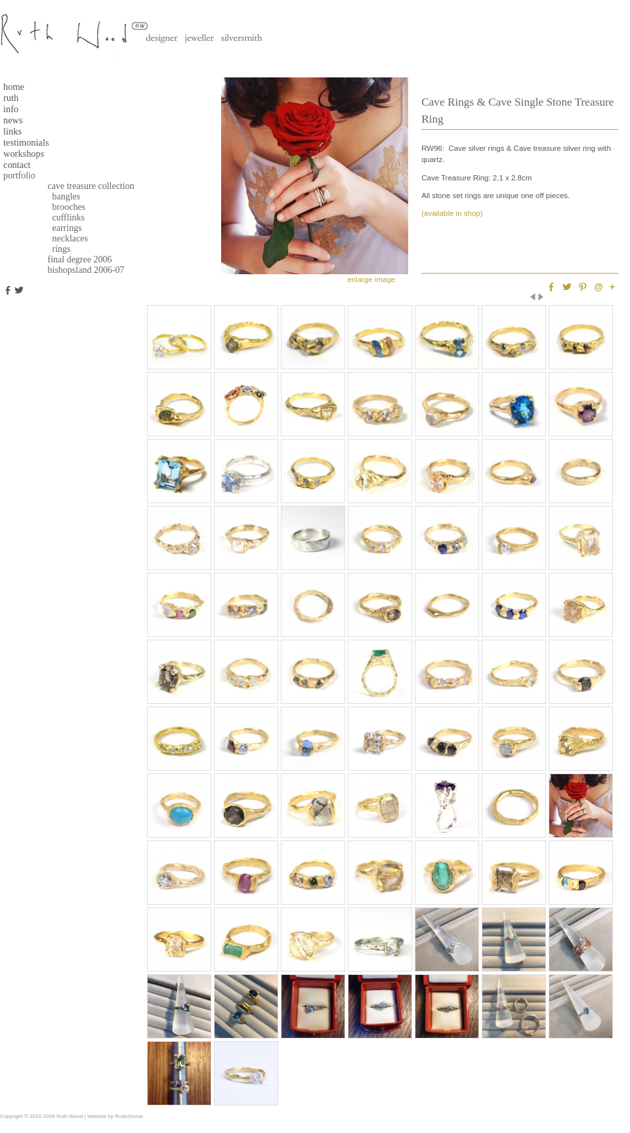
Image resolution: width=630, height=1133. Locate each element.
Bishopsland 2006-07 (80, 270)
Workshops (23, 153)
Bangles (58, 196)
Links (12, 131)
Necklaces (62, 238)
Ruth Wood (69, 1116)
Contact (17, 164)
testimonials (26, 142)
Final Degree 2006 (74, 259)
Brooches (60, 207)
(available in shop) (451, 213)
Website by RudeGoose (115, 1116)
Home (13, 86)
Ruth (10, 98)
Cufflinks (60, 217)
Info (10, 109)
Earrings (59, 228)
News (13, 120)
